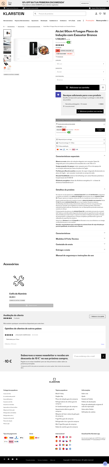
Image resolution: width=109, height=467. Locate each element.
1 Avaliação (58, 47)
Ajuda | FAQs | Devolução (99, 8)
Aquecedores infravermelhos (12, 410)
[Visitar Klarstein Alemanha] (57, 440)
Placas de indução (9, 424)
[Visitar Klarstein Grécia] (70, 452)
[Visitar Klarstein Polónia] (57, 448)
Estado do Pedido (87, 402)
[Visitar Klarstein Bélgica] (57, 452)
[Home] (5, 26)
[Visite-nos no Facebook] (10, 463)
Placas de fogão (24, 26)
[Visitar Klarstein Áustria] (60, 440)
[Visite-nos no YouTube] (16, 463)
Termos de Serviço (99, 442)
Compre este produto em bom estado (68, 124)
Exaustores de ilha (9, 405)
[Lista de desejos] (100, 13)
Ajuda (83, 400)
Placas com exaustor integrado (40, 26)
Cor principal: (60, 76)
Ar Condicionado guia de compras (66, 410)
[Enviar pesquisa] (35, 14)
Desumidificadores (9, 402)
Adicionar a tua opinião (94, 318)
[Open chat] (105, 464)
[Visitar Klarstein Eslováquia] (63, 444)
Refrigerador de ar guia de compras (67, 425)
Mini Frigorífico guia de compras (66, 427)
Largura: (58, 60)
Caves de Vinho (8, 397)
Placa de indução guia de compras (67, 402)
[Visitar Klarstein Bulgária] (67, 448)
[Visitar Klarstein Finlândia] (70, 448)
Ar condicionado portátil (11, 400)
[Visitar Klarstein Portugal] (63, 452)
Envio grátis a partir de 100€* (33, 8)
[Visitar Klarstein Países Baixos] (60, 452)
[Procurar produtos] (59, 14)
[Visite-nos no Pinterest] (21, 463)
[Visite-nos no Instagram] (5, 463)
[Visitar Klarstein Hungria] (70, 444)
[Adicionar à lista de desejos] (103, 87)
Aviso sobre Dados (87, 412)
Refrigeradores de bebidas (12, 416)
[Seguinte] (107, 20)
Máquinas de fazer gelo (11, 413)
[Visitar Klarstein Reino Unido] (60, 444)
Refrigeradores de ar (10, 419)
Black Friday (60, 397)
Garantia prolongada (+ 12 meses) (76, 104)
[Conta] (96, 13)
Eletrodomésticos (12, 26)
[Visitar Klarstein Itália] (70, 440)
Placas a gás (7, 427)
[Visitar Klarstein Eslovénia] (67, 452)
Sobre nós (85, 397)
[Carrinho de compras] (104, 13)
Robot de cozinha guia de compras (67, 430)
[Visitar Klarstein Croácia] (60, 448)
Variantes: (59, 68)
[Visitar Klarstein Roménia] (63, 448)
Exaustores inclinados (10, 408)
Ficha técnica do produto (61, 42)
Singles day (59, 400)
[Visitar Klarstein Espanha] (57, 444)
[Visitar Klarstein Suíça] (63, 440)
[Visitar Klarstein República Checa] (67, 444)
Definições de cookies (88, 415)
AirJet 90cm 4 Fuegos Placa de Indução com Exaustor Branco (68, 26)
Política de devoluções (89, 405)
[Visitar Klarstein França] (67, 440)
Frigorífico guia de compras (64, 422)
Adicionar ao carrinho (77, 87)
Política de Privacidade (87, 442)
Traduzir (102, 346)
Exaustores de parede (10, 421)
